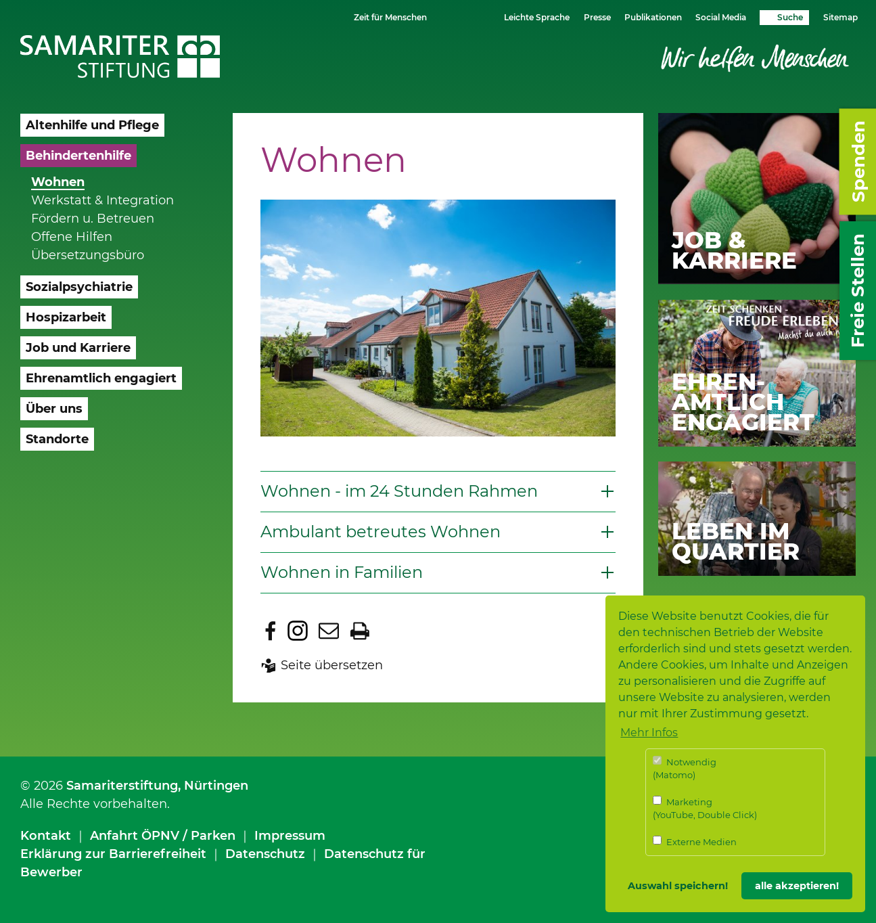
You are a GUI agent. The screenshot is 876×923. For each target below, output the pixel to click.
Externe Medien (695, 841)
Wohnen (58, 182)
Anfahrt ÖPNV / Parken (162, 835)
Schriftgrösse (455, 16)
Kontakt (45, 835)
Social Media (720, 17)
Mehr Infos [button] (649, 732)
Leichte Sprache (537, 17)
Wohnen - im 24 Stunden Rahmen (399, 491)
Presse (597, 17)
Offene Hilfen (71, 236)
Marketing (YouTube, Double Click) (705, 808)
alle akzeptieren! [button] (797, 886)
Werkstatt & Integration (102, 200)
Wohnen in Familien (341, 572)
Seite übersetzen (332, 665)
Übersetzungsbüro (87, 255)
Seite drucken (360, 631)
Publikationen (653, 17)
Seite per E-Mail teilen (329, 631)
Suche (790, 17)
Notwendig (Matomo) (684, 768)
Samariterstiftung (122, 785)
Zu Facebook (270, 631)
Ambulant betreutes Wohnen (380, 531)
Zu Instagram (297, 631)
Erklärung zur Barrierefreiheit (113, 854)
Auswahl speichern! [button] (678, 886)
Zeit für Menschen (390, 17)
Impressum (289, 835)
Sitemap (840, 17)
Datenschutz (265, 854)
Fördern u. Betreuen (92, 218)
